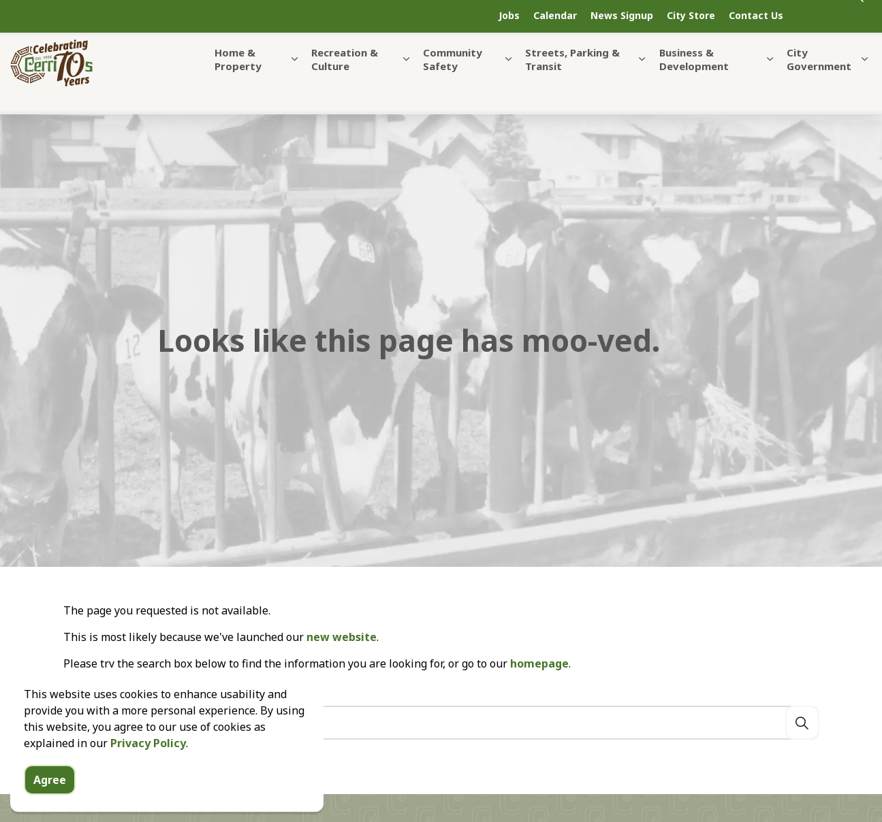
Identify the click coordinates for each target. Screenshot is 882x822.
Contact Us (756, 15)
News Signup (621, 15)
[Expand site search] (838, 16)
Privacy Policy (148, 743)
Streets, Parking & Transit (572, 80)
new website (341, 636)
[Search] (802, 723)
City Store (691, 15)
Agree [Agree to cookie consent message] (49, 779)
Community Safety (452, 80)
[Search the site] (441, 723)
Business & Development (694, 80)
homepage (539, 663)
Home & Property (238, 80)
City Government (819, 80)
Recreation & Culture (344, 80)
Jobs (509, 15)
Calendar (555, 15)
